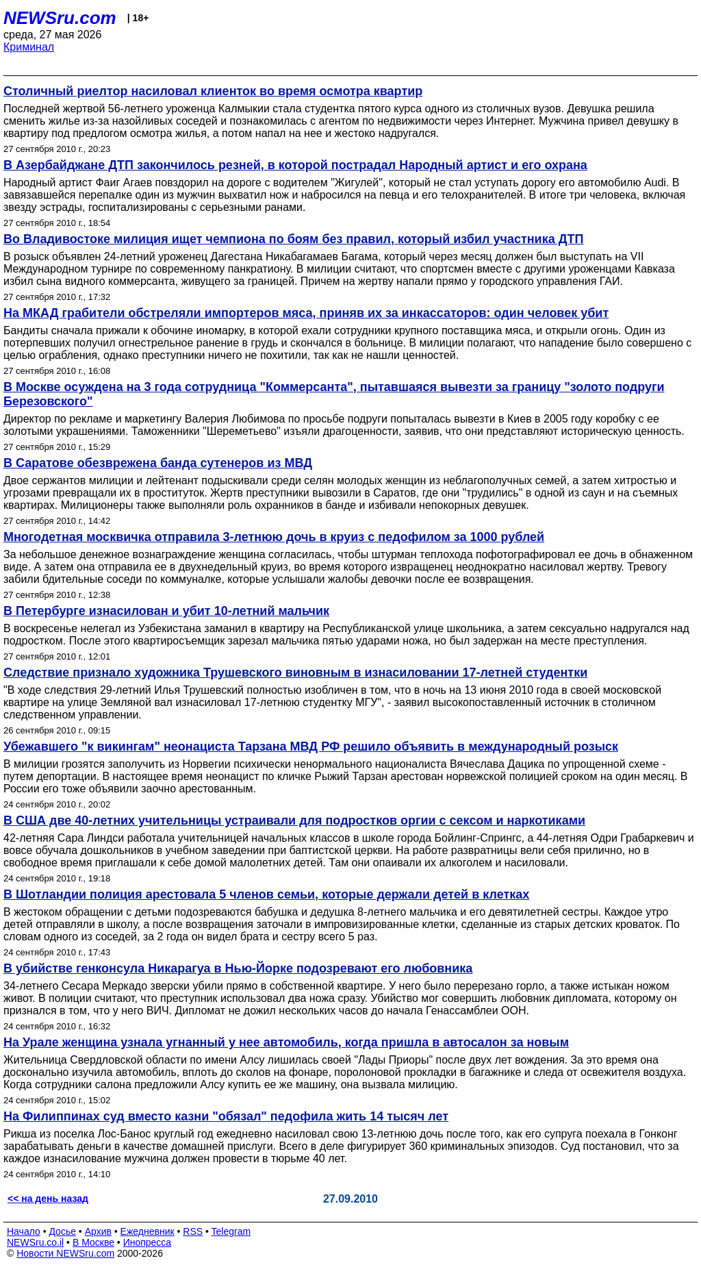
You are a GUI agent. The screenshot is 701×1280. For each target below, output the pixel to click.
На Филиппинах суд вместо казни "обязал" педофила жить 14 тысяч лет (225, 1116)
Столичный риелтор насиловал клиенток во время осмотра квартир (212, 91)
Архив (98, 1231)
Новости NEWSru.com (65, 1253)
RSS (193, 1231)
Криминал (28, 47)
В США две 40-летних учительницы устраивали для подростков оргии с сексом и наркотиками (294, 820)
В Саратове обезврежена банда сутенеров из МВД (157, 463)
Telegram (231, 1231)
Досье (62, 1231)
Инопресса (147, 1242)
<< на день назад (48, 1198)
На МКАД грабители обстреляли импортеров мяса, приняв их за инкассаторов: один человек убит (306, 313)
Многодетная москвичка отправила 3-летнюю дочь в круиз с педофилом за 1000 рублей (273, 537)
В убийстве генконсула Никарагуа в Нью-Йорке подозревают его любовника (237, 968)
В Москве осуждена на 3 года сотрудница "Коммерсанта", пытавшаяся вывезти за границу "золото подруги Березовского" (334, 394)
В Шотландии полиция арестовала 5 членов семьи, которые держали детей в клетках (266, 894)
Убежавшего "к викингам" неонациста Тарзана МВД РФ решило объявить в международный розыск (310, 746)
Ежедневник (147, 1231)
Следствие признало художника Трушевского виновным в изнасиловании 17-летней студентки (295, 672)
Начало (23, 1231)
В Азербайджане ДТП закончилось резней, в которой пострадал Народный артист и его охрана (295, 165)
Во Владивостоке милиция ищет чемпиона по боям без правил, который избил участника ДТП (293, 239)
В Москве (93, 1242)
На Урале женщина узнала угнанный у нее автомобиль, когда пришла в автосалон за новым (286, 1042)
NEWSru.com (59, 18)
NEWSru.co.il (35, 1242)
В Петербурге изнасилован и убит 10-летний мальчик (166, 611)
